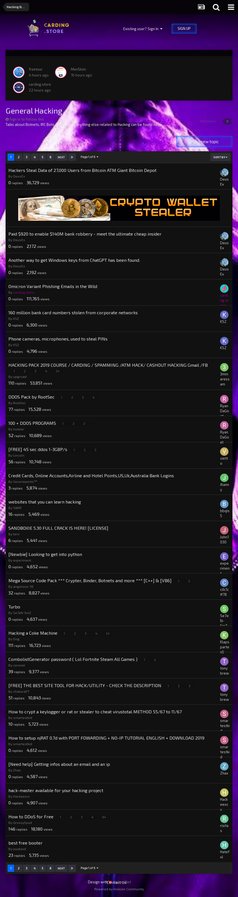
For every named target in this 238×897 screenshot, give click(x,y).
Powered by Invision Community (119, 889)
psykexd (19, 849)
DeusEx (19, 176)
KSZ (16, 318)
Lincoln (18, 455)
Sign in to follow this (27, 119)
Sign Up (184, 28)
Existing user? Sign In (142, 29)
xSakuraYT (21, 691)
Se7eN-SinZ (22, 613)
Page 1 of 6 (89, 157)
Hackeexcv (21, 796)
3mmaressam (225, 379)
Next (61, 157)
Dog (16, 639)
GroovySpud (22, 822)
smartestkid (22, 717)
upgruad (20, 376)
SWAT (17, 508)
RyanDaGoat (224, 411)
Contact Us (117, 882)
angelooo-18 (23, 586)
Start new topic (204, 141)
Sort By (220, 157)
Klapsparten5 (224, 647)
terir (16, 534)
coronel (19, 665)
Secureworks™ (25, 481)
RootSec (19, 403)
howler (18, 429)
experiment (22, 560)
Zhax (17, 770)
